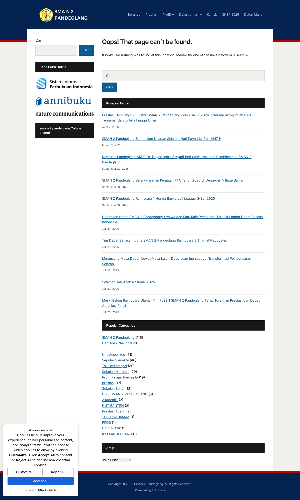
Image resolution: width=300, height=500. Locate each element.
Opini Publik (111, 428)
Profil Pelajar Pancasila (120, 377)
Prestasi (151, 14)
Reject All (58, 472)
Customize (24, 472)
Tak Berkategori (114, 366)
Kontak (212, 14)
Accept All (40, 481)
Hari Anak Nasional (117, 343)
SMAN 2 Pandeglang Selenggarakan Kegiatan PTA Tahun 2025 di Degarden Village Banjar (173, 180)
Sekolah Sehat (113, 388)
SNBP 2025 (230, 14)
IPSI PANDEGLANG (117, 434)
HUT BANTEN (113, 406)
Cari (38, 40)
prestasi (108, 383)
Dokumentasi (189, 14)
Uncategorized (113, 354)
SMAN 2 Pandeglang (118, 337)
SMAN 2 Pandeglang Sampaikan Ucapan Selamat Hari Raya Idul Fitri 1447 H (161, 139)
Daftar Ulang (253, 14)
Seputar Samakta (115, 360)
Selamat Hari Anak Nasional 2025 (128, 282)
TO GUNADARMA (115, 417)
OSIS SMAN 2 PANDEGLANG (125, 394)
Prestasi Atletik (113, 411)
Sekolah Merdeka (115, 372)
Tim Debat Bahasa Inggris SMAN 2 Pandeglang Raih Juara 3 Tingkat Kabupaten (164, 240)
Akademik (110, 400)
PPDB (106, 422)
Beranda (134, 14)
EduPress (158, 490)
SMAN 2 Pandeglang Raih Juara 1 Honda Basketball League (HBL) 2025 (158, 198)
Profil (167, 14)
